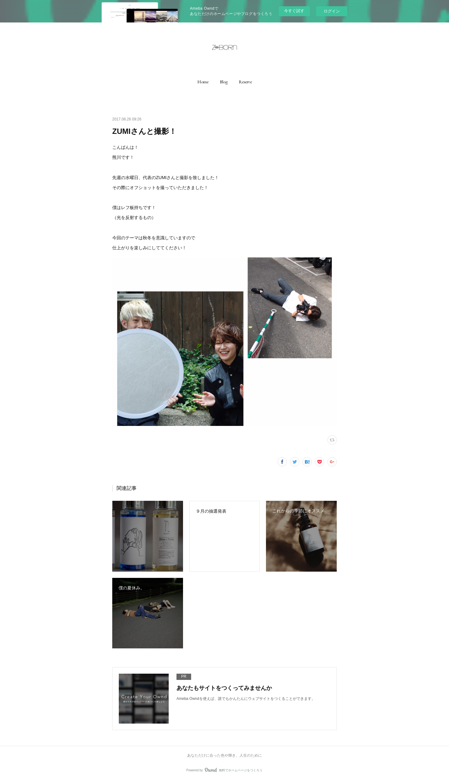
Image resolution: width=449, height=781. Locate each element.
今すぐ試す (294, 10)
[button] (203, 81)
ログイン (332, 11)
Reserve (245, 82)
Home (203, 82)
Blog (224, 82)
